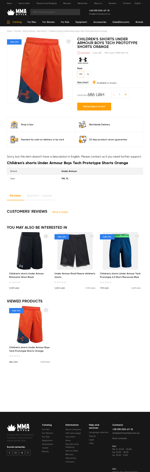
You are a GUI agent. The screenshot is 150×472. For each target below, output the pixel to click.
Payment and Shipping (46, 3)
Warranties (82, 3)
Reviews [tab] (15, 195)
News (9, 3)
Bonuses (67, 3)
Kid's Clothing (29, 31)
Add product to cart (94, 106)
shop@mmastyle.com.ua (99, 14)
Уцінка (45, 448)
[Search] (55, 12)
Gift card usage (73, 433)
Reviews (112, 3)
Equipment (47, 440)
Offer (91, 443)
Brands (45, 451)
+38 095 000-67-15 (99, 10)
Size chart (82, 82)
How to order (24, 3)
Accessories (47, 444)
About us (98, 3)
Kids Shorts (41, 31)
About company (73, 429)
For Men (46, 429)
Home (9, 31)
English (137, 3)
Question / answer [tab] (39, 195)
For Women (47, 433)
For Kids (17, 31)
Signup (92, 436)
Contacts (127, 3)
